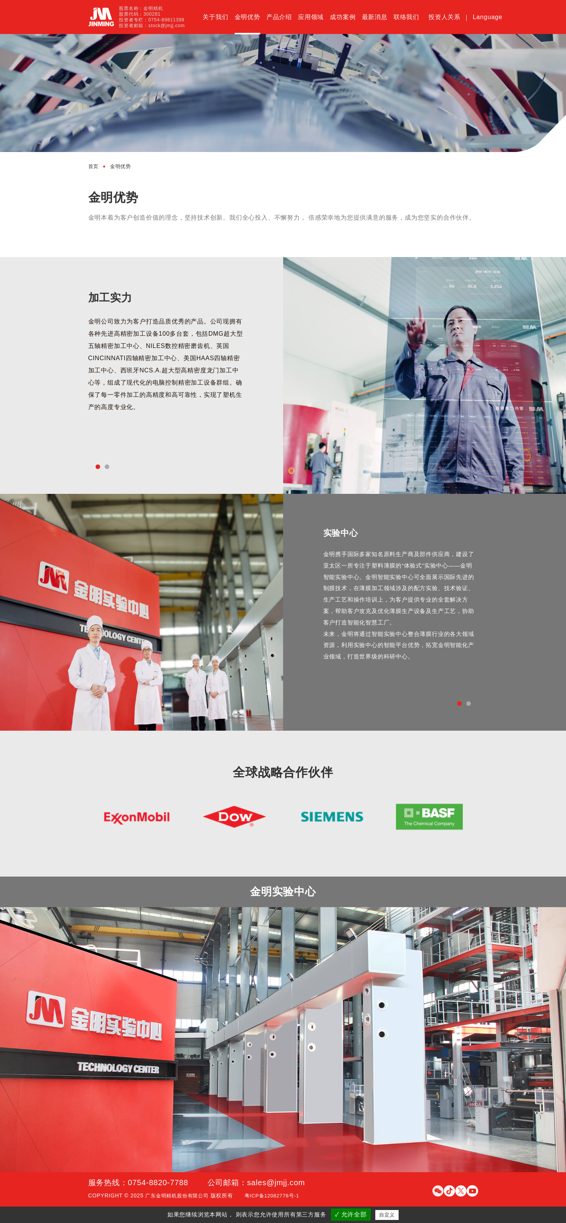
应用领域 (311, 17)
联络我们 (406, 17)
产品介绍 (279, 17)
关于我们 (215, 17)
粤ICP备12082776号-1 (278, 1199)
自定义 (387, 1215)
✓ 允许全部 (351, 1214)
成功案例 (342, 17)
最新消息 (375, 17)
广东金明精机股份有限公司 (179, 1198)
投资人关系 (444, 17)
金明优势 (247, 17)
